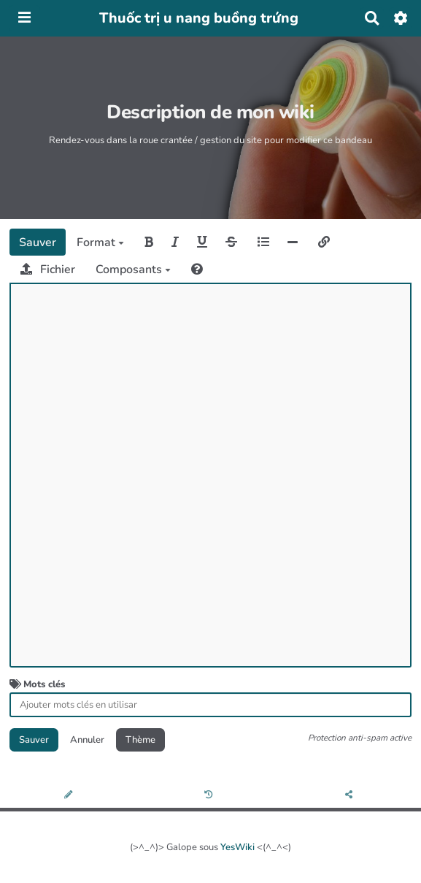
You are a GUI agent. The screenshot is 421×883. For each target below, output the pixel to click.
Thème (140, 739)
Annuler (87, 739)
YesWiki (237, 847)
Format (100, 242)
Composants (133, 269)
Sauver (37, 242)
